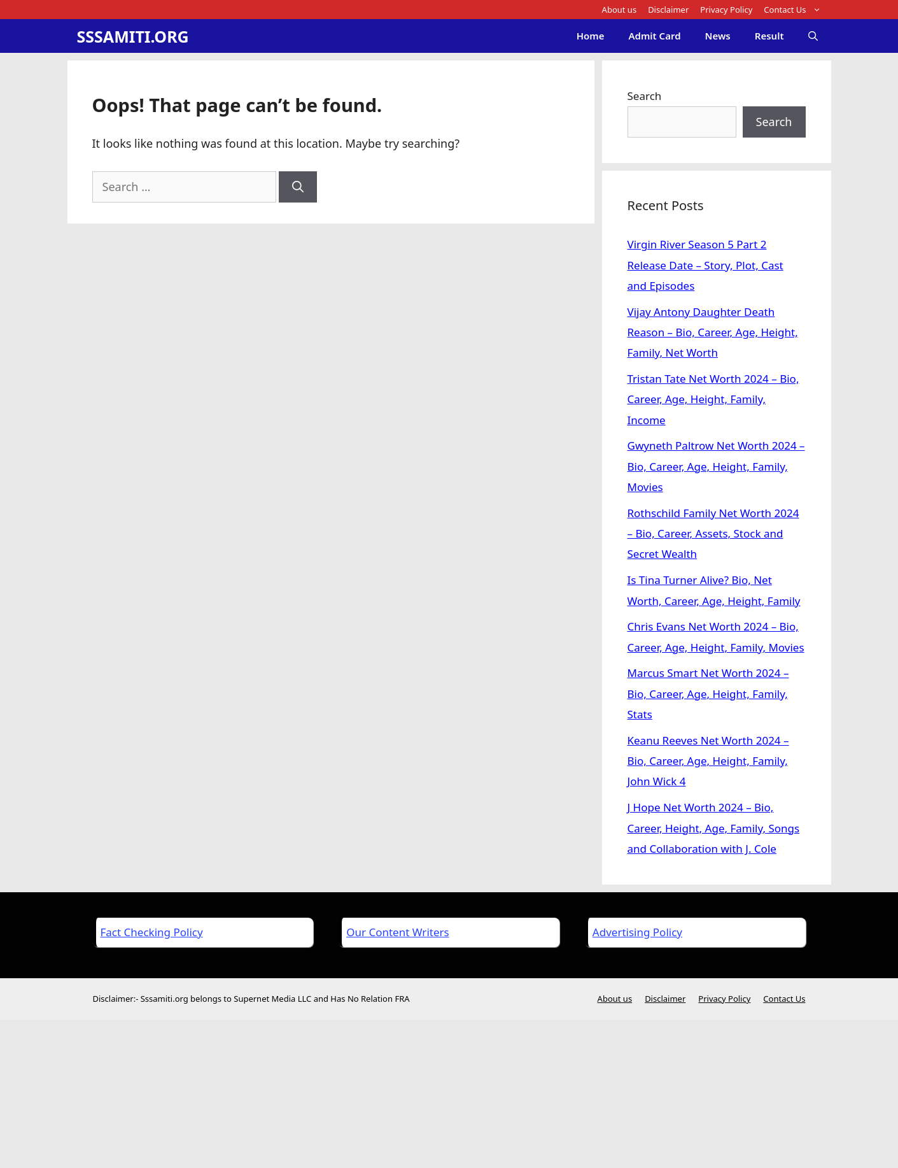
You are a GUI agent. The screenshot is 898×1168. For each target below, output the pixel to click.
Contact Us (795, 9)
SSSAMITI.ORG (133, 36)
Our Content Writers (397, 932)
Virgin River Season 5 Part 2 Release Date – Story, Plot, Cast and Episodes (705, 265)
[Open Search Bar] (813, 36)
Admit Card (654, 35)
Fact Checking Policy (152, 932)
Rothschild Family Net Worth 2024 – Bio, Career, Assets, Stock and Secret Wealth (713, 534)
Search (645, 96)
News (718, 35)
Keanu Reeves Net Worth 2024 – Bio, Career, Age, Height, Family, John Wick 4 (708, 761)
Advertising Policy (637, 932)
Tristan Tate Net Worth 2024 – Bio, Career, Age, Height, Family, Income (713, 399)
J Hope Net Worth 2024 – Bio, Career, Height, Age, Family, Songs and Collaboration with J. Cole (714, 828)
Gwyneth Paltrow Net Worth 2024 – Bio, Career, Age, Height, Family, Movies (716, 466)
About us (619, 9)
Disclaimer (668, 9)
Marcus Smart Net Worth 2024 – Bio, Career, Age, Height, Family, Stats (708, 694)
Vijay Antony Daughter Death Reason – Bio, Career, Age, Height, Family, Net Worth (713, 332)
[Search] (298, 187)
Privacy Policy (726, 9)
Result (769, 35)
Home (591, 35)
